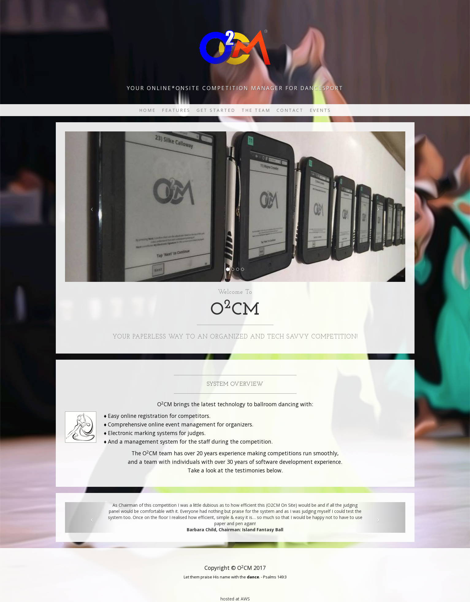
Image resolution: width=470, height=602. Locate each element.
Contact (290, 110)
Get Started (216, 110)
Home (147, 110)
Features (176, 110)
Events (320, 110)
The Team (256, 110)
